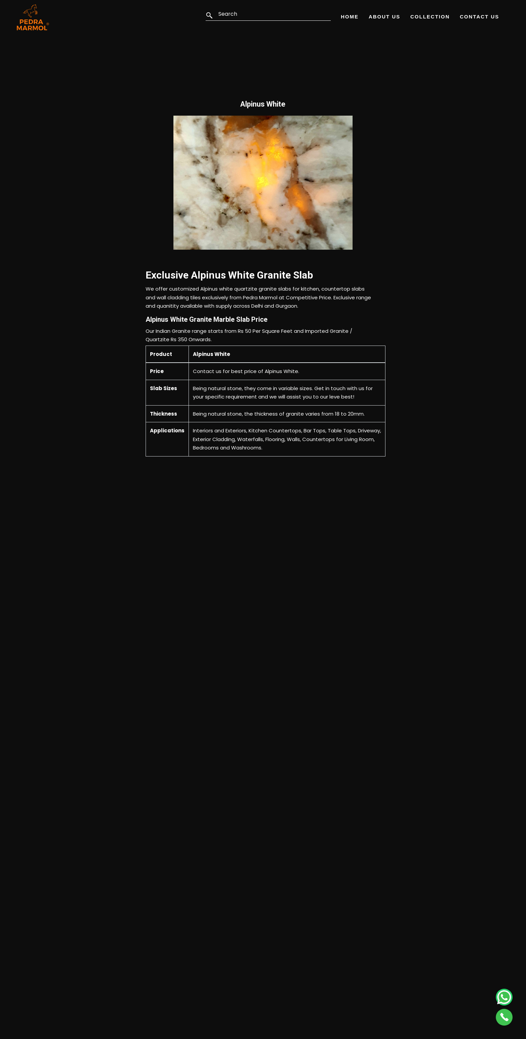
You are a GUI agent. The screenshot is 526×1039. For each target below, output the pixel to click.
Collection (430, 16)
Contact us (207, 371)
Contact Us (479, 16)
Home (350, 16)
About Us (384, 16)
